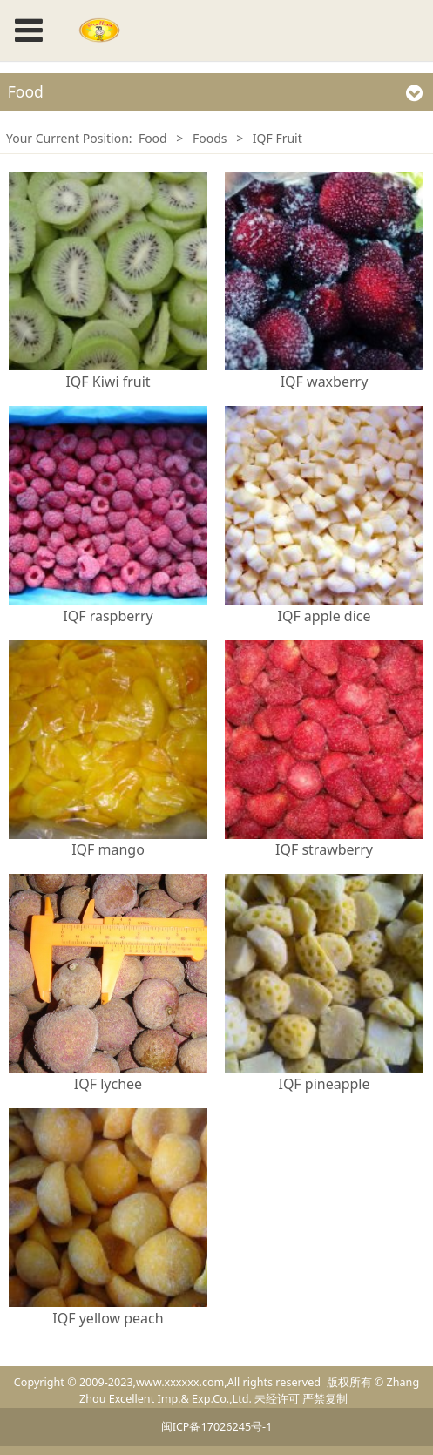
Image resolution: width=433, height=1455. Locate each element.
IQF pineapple (323, 1083)
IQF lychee (108, 1083)
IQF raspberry (107, 616)
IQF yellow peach (107, 1318)
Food (153, 138)
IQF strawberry (324, 849)
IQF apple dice (323, 616)
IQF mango (108, 849)
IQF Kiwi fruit (107, 381)
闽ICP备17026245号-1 (217, 1426)
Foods (210, 138)
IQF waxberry (325, 381)
